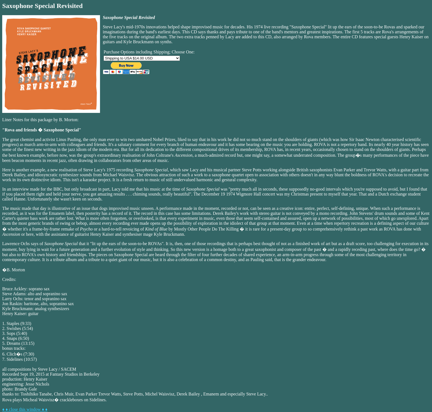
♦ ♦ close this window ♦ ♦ (24, 409)
